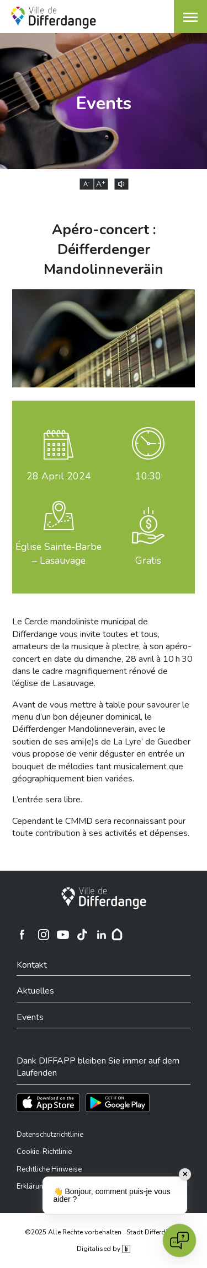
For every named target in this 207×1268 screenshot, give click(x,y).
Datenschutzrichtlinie (50, 1135)
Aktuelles (35, 991)
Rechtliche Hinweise (49, 1169)
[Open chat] (179, 1240)
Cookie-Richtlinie (44, 1152)
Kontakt (32, 965)
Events (30, 1017)
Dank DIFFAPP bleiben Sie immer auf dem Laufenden (98, 1067)
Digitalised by (103, 1248)
